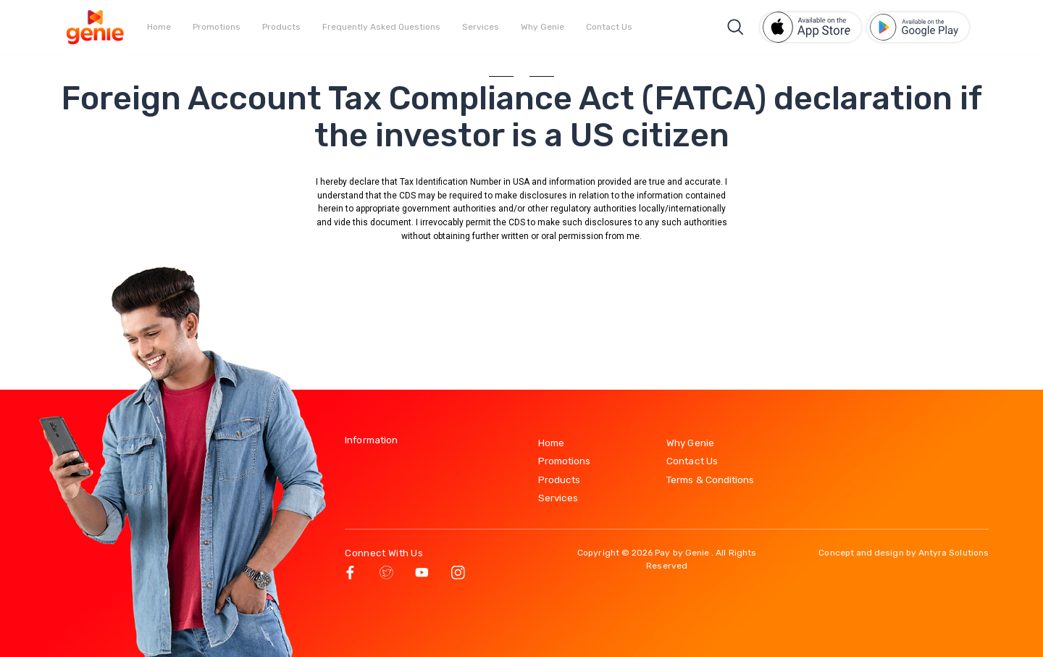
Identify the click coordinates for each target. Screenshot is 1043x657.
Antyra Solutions (953, 553)
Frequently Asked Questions (381, 27)
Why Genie (542, 27)
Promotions (216, 27)
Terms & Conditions (710, 479)
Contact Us (609, 27)
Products (281, 27)
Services (480, 27)
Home (159, 27)
